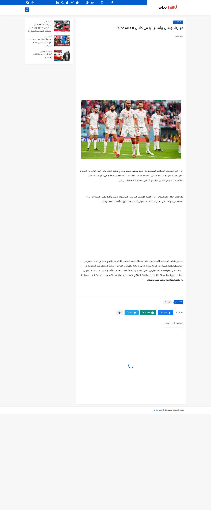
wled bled (158, 410)
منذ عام (47, 22)
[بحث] (27, 9)
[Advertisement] (131, 67)
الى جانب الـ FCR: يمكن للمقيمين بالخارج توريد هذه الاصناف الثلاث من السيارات (40, 28)
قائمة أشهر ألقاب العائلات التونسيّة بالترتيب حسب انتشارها (40, 43)
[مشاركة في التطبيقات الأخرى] (119, 312)
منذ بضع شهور (45, 51)
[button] (165, 312)
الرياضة (178, 22)
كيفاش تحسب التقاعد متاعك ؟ (42, 56)
